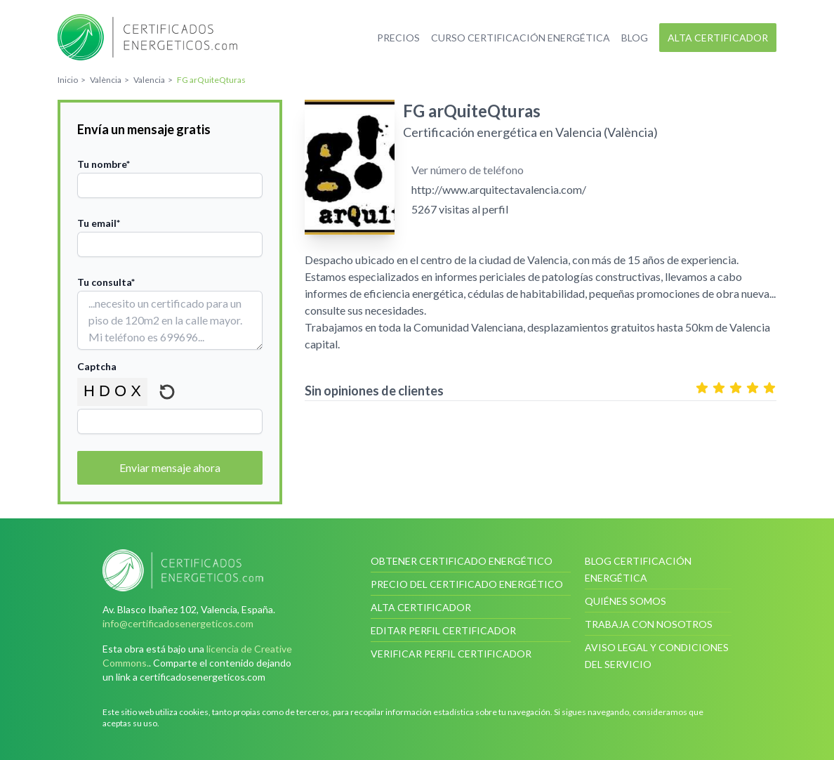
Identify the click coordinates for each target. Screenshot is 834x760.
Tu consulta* (106, 282)
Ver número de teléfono (467, 169)
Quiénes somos (625, 601)
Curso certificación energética (520, 38)
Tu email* (98, 223)
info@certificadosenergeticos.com (177, 623)
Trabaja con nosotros (649, 624)
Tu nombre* (103, 164)
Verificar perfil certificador (451, 654)
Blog (634, 38)
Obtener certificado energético (461, 561)
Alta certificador (718, 38)
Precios (398, 38)
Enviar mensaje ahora (169, 467)
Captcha (97, 366)
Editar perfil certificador (443, 630)
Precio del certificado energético (467, 584)
